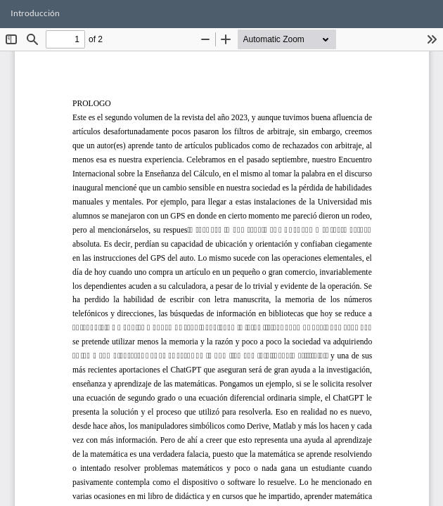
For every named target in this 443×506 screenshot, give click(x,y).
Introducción (35, 13)
